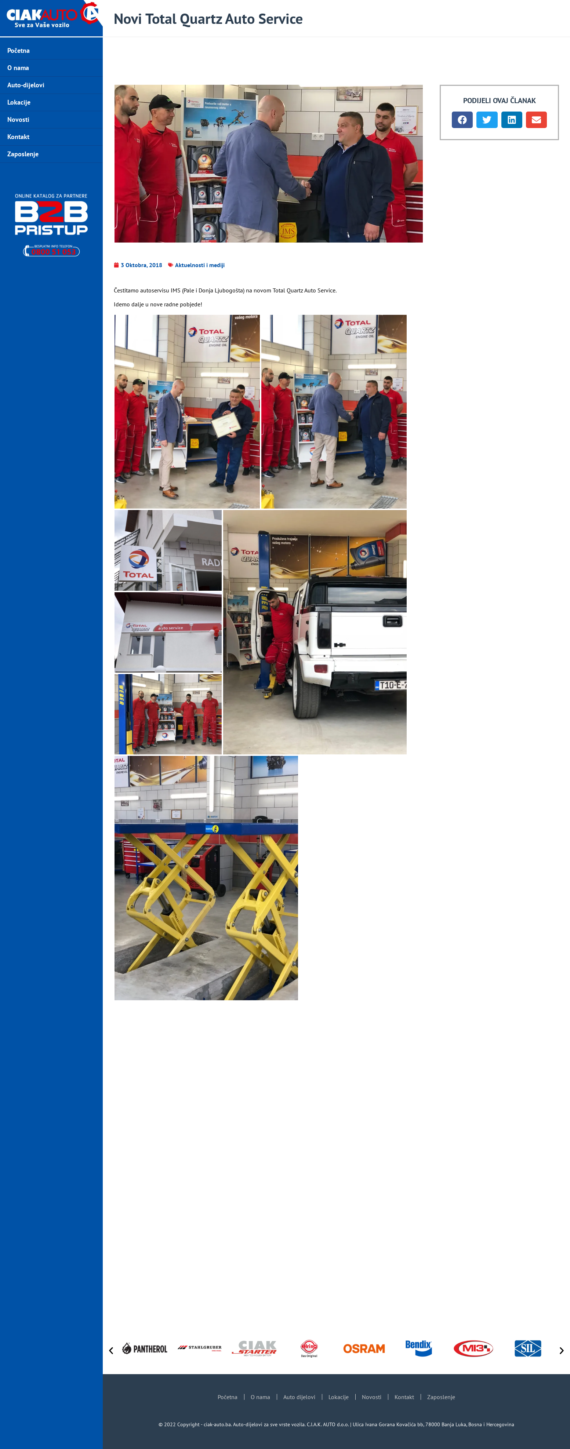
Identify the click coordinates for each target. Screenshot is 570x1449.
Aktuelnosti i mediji (200, 265)
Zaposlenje (23, 154)
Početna (18, 50)
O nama (18, 67)
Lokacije (18, 102)
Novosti (18, 119)
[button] (462, 120)
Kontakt (18, 136)
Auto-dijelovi (25, 85)
